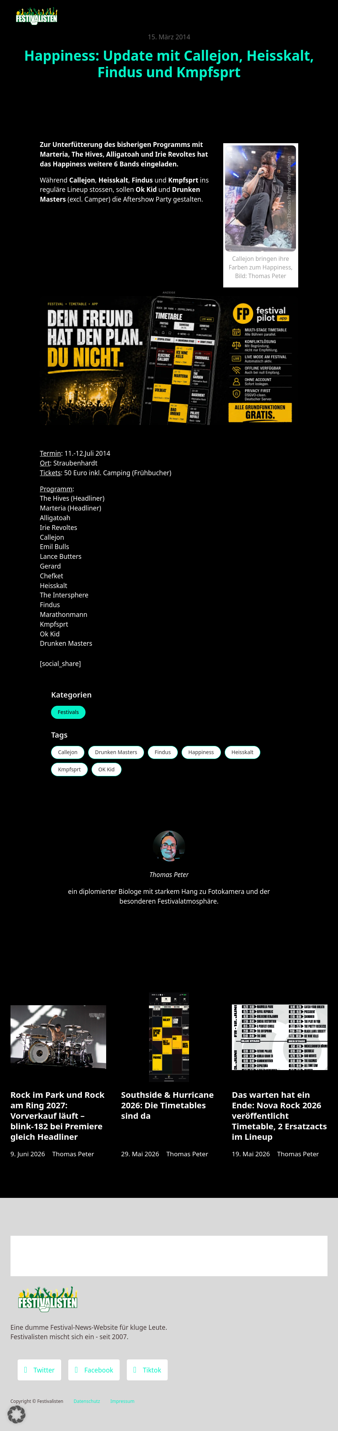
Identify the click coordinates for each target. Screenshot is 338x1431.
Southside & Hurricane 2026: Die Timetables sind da (167, 1106)
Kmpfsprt (69, 770)
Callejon (68, 752)
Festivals (68, 712)
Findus (165, 752)
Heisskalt (246, 752)
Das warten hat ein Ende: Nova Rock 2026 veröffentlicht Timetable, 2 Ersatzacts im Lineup (279, 1117)
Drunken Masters (117, 752)
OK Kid (107, 770)
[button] (16, 1414)
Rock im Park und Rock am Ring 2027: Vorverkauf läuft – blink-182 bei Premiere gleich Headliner (58, 1117)
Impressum (122, 1401)
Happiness (204, 752)
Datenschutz (87, 1401)
